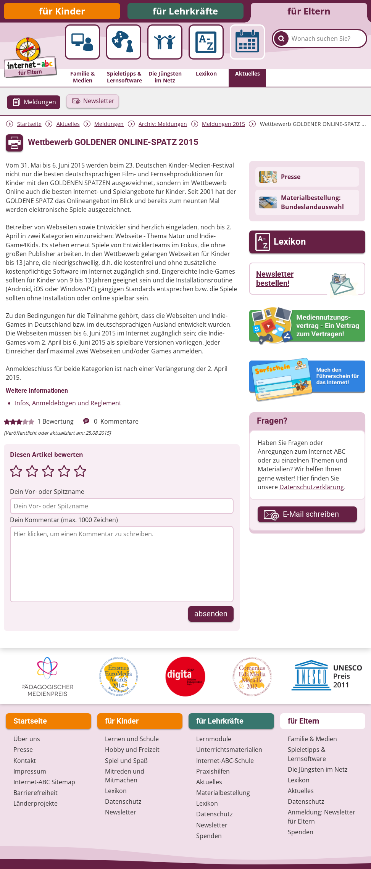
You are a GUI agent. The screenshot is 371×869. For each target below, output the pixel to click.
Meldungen (109, 127)
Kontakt (24, 760)
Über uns (26, 739)
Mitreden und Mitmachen (124, 775)
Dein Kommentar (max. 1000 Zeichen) (64, 523)
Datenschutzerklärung (311, 490)
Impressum (29, 771)
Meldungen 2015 (223, 127)
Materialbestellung (223, 792)
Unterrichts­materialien (229, 749)
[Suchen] (281, 50)
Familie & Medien (312, 739)
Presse (23, 749)
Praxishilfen (213, 771)
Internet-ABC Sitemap (44, 782)
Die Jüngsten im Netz (318, 769)
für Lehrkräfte (185, 12)
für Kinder (62, 12)
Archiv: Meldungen (163, 127)
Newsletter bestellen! (275, 281)
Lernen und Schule (132, 739)
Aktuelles (68, 127)
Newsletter (120, 812)
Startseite (29, 127)
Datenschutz (123, 801)
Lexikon (116, 791)
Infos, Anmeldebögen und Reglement (68, 406)
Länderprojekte (35, 803)
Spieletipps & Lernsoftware (307, 754)
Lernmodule (213, 739)
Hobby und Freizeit (132, 749)
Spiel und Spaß (126, 760)
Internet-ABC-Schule (225, 760)
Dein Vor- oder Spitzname (47, 494)
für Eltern (309, 12)
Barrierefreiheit (35, 792)
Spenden (209, 836)
